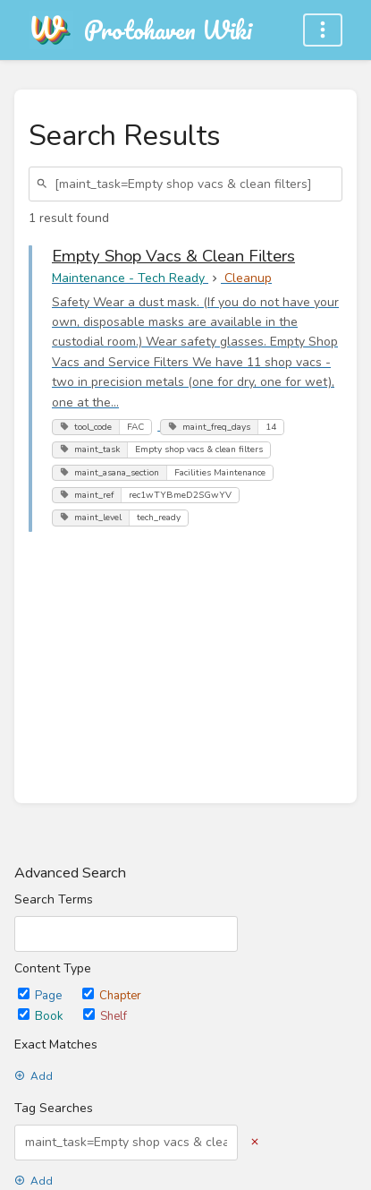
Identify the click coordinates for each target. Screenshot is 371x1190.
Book (41, 1016)
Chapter (111, 996)
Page (41, 996)
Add (33, 1076)
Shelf (105, 1016)
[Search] (45, 184)
